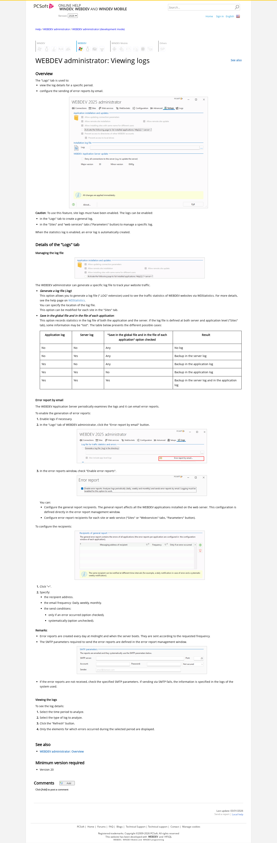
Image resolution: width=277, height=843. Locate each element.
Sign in (220, 16)
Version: (63, 15)
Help (38, 29)
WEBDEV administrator (56, 29)
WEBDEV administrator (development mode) (98, 29)
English (230, 16)
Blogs (120, 826)
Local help (237, 814)
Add (65, 783)
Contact (175, 826)
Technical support (157, 826)
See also (236, 60)
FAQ (111, 826)
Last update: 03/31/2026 (229, 810)
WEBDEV (117, 839)
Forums (101, 826)
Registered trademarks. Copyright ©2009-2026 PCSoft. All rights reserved (138, 833)
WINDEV (147, 839)
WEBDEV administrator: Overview (62, 751)
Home (209, 16)
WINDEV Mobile (130, 839)
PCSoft (80, 826)
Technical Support (135, 826)
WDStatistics (76, 300)
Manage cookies (191, 826)
